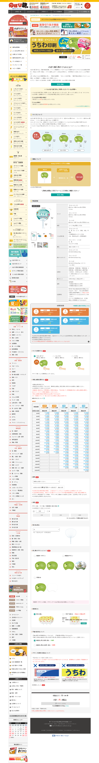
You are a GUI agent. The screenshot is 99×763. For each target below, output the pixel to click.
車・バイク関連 (16, 346)
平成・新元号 (15, 558)
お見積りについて (15, 703)
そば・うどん (15, 366)
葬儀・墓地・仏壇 (16, 541)
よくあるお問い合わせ (17, 51)
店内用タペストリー (17, 617)
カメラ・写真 (15, 470)
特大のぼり (15, 581)
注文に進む (60, 84)
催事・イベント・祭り (18, 332)
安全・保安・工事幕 (17, 634)
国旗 (13, 552)
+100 (41, 515)
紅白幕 (14, 596)
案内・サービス (16, 544)
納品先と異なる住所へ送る (45, 645)
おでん (13, 417)
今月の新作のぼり (17, 297)
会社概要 (43, 730)
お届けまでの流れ (16, 54)
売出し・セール (16, 329)
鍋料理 (13, 414)
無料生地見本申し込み (17, 58)
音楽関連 (14, 484)
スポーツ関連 (15, 479)
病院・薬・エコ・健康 (18, 468)
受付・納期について (16, 689)
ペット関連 (15, 476)
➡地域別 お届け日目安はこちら (81, 305)
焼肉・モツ (15, 377)
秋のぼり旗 (15, 524)
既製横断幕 (15, 628)
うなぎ (13, 385)
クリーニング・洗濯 (17, 453)
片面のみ (38, 577)
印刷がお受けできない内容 (18, 669)
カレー (13, 369)
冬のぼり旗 (15, 527)
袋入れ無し (39, 614)
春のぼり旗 (15, 519)
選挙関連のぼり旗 (16, 547)
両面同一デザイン (41, 555)
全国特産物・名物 (16, 434)
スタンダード (39, 356)
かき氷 (13, 419)
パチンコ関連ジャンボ (18, 496)
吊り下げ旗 (15, 623)
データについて (15, 707)
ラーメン (14, 363)
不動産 (13, 510)
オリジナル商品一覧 (46, 15)
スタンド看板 (16, 600)
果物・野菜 (15, 442)
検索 (24, 23)
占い (13, 499)
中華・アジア (15, 391)
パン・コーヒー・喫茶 (18, 405)
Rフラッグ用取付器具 (16, 271)
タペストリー (15, 614)
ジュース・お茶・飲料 (18, 436)
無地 (13, 561)
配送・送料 (13, 693)
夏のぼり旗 (15, 521)
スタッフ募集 (15, 340)
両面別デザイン (69, 555)
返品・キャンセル (15, 696)
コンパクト (58, 356)
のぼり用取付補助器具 (16, 267)
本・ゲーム (15, 482)
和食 (13, 394)
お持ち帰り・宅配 (16, 402)
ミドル (76, 356)
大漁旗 (13, 640)
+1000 (79, 515)
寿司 (13, 380)
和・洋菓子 (15, 431)
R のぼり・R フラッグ (18, 578)
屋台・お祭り (15, 337)
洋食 (13, 388)
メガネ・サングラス (17, 487)
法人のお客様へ (15, 710)
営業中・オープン (16, 335)
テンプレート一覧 (16, 65)
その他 (12, 281)
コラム (12, 658)
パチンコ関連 (15, 493)
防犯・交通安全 (16, 535)
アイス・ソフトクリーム (18, 422)
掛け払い (13, 700)
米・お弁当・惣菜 (16, 408)
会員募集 (14, 343)
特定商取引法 (50, 730)
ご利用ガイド (14, 682)
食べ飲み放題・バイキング (19, 374)
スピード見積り (15, 68)
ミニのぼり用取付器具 (16, 274)
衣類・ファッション (17, 462)
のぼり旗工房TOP (34, 15)
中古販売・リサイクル (18, 352)
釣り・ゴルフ (15, 459)
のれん (13, 631)
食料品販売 (15, 439)
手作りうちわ (16, 607)
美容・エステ (15, 465)
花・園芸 (14, 451)
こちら (67, 706)
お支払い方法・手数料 (16, 686)
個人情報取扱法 (68, 730)
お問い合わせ (76, 730)
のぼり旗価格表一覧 (16, 662)
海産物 (13, 383)
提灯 (13, 637)
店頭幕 (13, 620)
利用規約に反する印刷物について (18, 673)
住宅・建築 (15, 507)
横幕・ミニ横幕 (16, 626)
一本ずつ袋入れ (75, 614)
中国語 (13, 564)
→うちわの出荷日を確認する (82, 106)
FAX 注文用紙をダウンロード (18, 716)
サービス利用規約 (59, 730)
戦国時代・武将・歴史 (18, 550)
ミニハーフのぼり (16, 575)
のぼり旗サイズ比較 (16, 665)
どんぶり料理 (15, 397)
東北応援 (14, 555)
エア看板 (15, 610)
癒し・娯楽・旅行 (16, 456)
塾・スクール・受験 (17, 473)
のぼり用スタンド (15, 264)
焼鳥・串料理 (15, 411)
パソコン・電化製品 (17, 490)
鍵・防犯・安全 (16, 538)
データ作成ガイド (16, 61)
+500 (60, 515)
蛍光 (13, 567)
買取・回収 (15, 354)
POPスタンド (16, 603)
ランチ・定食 (15, 400)
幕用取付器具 (14, 278)
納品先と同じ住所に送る (45, 640)
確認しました (39, 685)
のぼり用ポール (14, 260)
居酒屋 (13, 371)
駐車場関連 (15, 349)
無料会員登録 (15, 47)
